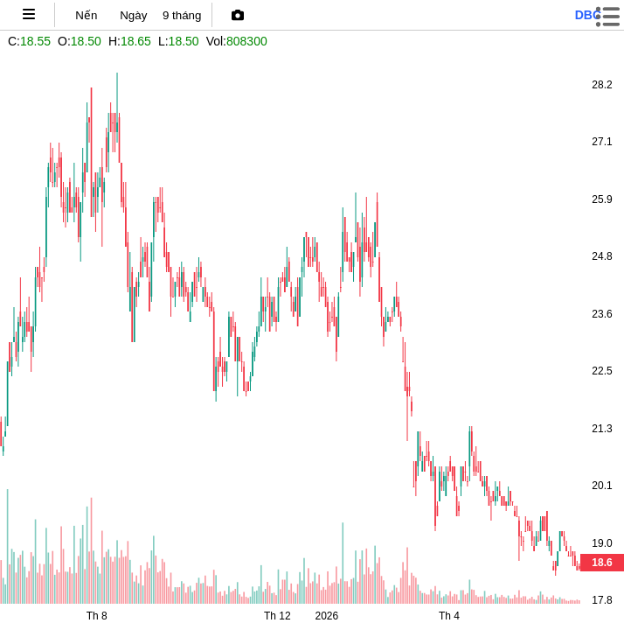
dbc (588, 15)
